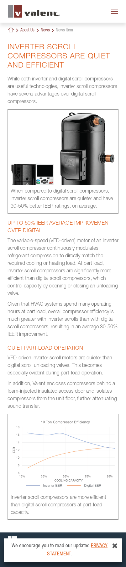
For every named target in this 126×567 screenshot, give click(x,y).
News (45, 30)
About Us (27, 30)
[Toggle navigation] (114, 11)
